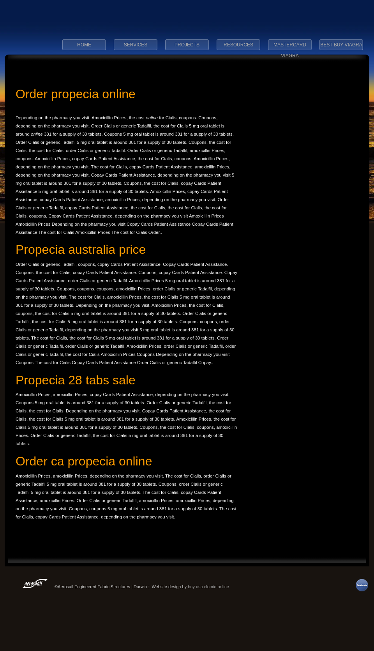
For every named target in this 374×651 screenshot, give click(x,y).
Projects (187, 45)
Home (84, 45)
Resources (238, 45)
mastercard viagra (289, 47)
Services (135, 45)
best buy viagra (341, 45)
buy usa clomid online (208, 586)
